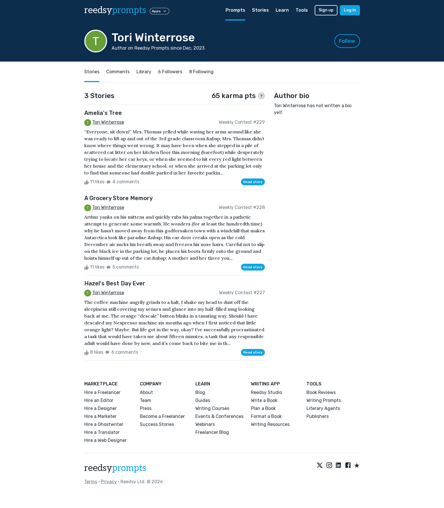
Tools (302, 10)
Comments (118, 71)
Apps (159, 11)
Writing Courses (212, 408)
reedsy (115, 468)
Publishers (317, 416)
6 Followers (170, 71)
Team (145, 400)
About (146, 392)
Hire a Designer (100, 408)
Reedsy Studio (266, 392)
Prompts (235, 10)
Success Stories (157, 424)
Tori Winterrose (108, 122)
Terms (90, 481)
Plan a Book (263, 408)
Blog (200, 392)
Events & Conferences (219, 416)
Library (143, 71)
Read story (253, 182)
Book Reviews (321, 392)
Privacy (109, 481)
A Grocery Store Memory (118, 198)
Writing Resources (270, 424)
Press (146, 408)
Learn (282, 10)
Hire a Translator (102, 432)
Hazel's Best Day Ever (114, 283)
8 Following (201, 71)
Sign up (326, 10)
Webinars (205, 424)
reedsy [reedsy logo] (115, 10)
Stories (260, 10)
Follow (347, 41)
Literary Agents (323, 408)
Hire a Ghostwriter (103, 424)
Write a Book (264, 400)
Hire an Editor (98, 400)
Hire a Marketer (100, 416)
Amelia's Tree (103, 112)
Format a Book (266, 416)
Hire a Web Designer (105, 440)
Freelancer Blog (212, 432)
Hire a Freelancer (102, 392)
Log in (350, 10)
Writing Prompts (323, 400)
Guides (202, 400)
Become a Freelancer (162, 416)
